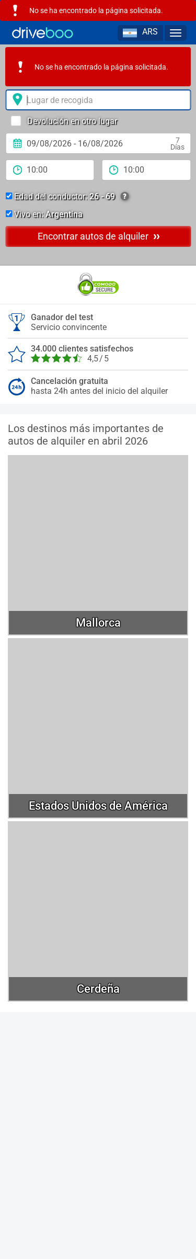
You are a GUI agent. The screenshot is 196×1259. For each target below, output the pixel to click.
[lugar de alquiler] (98, 99)
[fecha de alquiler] (98, 143)
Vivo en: (44, 214)
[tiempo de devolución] (146, 170)
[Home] (42, 33)
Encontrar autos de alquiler (99, 236)
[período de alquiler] (50, 170)
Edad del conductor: (67, 196)
